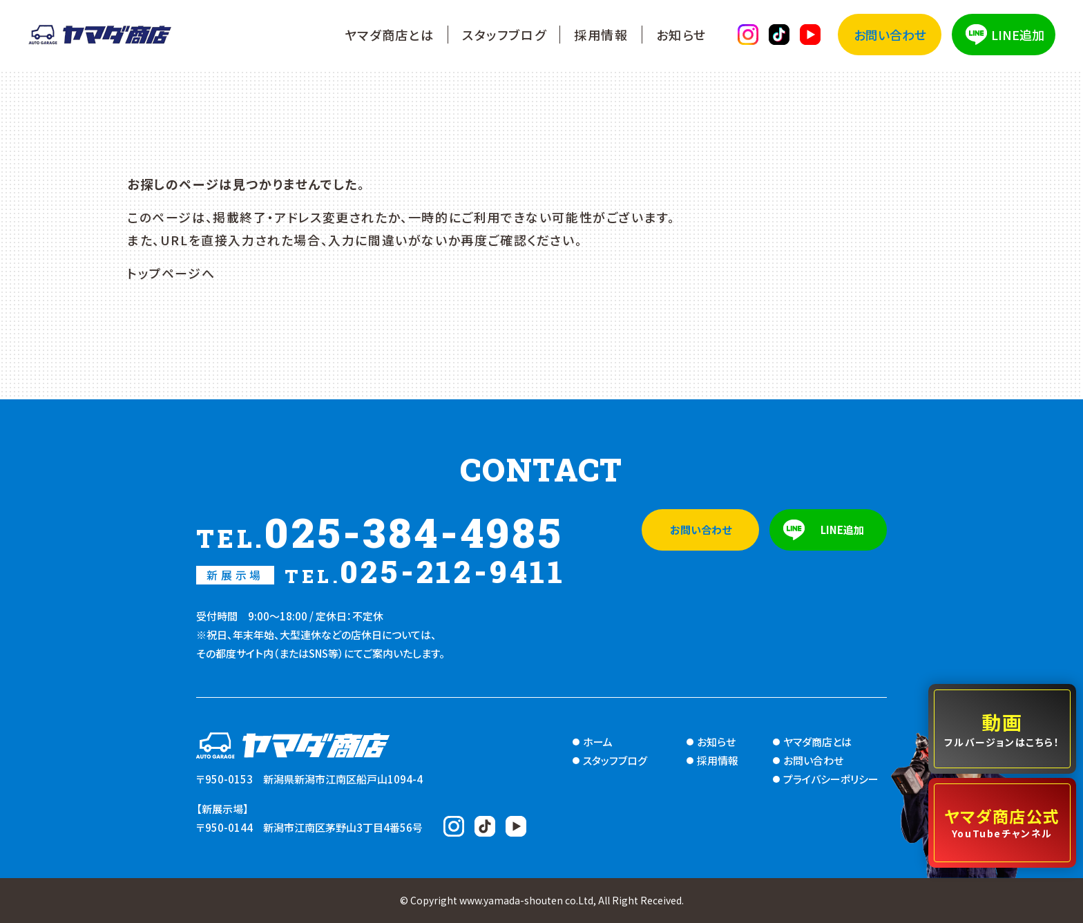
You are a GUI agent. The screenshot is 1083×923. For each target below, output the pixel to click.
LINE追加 (1017, 35)
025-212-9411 (381, 571)
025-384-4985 (380, 532)
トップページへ (171, 273)
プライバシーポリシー (831, 779)
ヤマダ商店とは (389, 35)
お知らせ (681, 35)
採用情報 (601, 35)
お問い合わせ (890, 35)
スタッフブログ (504, 35)
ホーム (598, 741)
